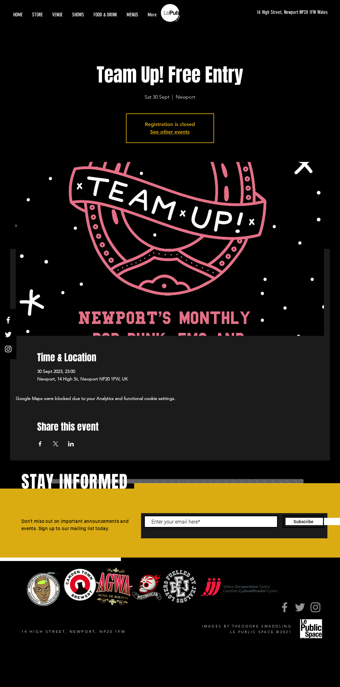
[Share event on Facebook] (40, 443)
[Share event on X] (56, 443)
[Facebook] (8, 320)
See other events (170, 132)
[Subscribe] (303, 521)
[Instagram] (8, 349)
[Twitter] (8, 334)
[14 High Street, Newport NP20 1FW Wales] (286, 12)
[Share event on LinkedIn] (71, 443)
